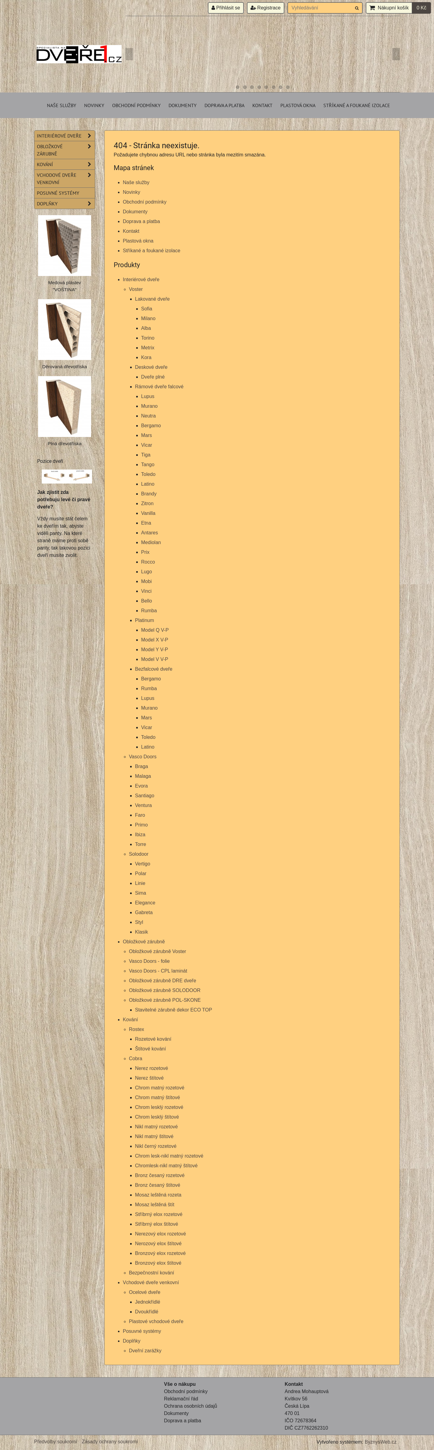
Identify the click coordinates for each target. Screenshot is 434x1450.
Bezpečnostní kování (151, 1272)
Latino (148, 484)
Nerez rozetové (151, 1068)
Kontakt (262, 105)
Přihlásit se (226, 7)
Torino (148, 338)
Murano (149, 406)
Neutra (148, 415)
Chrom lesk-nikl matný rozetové (169, 1155)
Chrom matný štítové (157, 1097)
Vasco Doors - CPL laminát (158, 970)
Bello (146, 600)
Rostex (136, 1029)
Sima (140, 893)
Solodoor (138, 854)
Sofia (146, 308)
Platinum (144, 620)
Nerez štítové (149, 1078)
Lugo (146, 571)
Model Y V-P (154, 649)
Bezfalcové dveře (154, 669)
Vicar (146, 445)
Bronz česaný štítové (157, 1185)
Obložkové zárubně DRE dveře (162, 980)
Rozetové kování (153, 1039)
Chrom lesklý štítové (157, 1117)
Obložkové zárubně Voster (157, 951)
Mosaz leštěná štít (154, 1204)
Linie (140, 883)
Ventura (143, 805)
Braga (141, 766)
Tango (148, 464)
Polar (140, 873)
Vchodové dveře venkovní (151, 1282)
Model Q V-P (155, 630)
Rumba (149, 610)
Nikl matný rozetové (156, 1126)
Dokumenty (183, 105)
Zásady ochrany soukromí (110, 1441)
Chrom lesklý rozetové (159, 1107)
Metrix (148, 347)
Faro (140, 815)
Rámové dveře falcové (159, 386)
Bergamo (151, 425)
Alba (146, 328)
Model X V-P (154, 639)
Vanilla (148, 513)
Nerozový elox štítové (158, 1243)
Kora (146, 357)
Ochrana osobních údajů (190, 1406)
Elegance (145, 902)
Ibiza (140, 834)
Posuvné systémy (142, 1331)
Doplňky (132, 1340)
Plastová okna (297, 105)
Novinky (94, 105)
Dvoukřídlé (146, 1311)
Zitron (147, 503)
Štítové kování (150, 1048)
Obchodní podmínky (136, 105)
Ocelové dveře (144, 1292)
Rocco (148, 561)
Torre (140, 844)
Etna (146, 523)
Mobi (146, 581)
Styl (139, 922)
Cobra (135, 1058)
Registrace (266, 7)
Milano (148, 318)
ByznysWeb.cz (381, 1442)
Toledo (148, 474)
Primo (141, 824)
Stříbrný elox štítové (156, 1224)
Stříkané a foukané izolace (356, 105)
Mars (146, 435)
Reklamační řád (181, 1398)
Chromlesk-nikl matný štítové (166, 1165)
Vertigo (142, 863)
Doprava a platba (224, 105)
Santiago (144, 795)
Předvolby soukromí (55, 1441)
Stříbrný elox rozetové (159, 1214)
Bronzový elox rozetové (160, 1253)
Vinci (146, 591)
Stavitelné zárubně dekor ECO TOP (173, 1009)
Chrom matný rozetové (159, 1087)
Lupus (148, 396)
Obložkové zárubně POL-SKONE (165, 1000)
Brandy (149, 493)
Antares (149, 532)
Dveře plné (153, 376)
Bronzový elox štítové (158, 1263)
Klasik (141, 932)
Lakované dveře (152, 299)
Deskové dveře (151, 367)
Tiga (146, 454)
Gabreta (144, 912)
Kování (130, 1019)
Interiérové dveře (141, 279)
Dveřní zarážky (145, 1350)
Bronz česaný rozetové (160, 1175)
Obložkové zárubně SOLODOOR (165, 990)
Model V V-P (154, 659)
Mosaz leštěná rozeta (158, 1194)
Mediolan (151, 542)
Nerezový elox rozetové (160, 1233)
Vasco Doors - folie (149, 961)
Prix (145, 552)
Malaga (143, 776)
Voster (136, 289)
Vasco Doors (142, 756)
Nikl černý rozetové (155, 1146)
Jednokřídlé (147, 1302)
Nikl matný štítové (154, 1136)
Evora (141, 785)
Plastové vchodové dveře (156, 1321)
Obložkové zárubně (144, 941)
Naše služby (61, 105)
